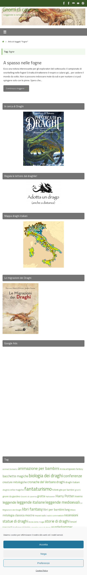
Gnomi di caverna (20, 9)
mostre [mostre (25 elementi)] (29, 515)
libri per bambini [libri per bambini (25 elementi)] (53, 509)
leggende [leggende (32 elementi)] (9, 502)
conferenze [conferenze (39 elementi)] (72, 476)
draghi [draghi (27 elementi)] (60, 482)
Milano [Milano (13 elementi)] (72, 510)
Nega (43, 553)
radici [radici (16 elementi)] (44, 515)
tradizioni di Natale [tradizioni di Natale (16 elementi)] (21, 527)
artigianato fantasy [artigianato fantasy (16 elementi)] (74, 469)
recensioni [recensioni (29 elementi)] (71, 515)
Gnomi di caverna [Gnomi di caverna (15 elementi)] (29, 496)
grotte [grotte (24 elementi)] (41, 496)
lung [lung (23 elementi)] (67, 509)
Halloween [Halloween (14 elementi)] (50, 496)
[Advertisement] (43, 399)
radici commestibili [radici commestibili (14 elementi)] (55, 515)
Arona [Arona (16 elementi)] (62, 469)
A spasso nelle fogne (22, 62)
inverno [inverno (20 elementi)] (79, 496)
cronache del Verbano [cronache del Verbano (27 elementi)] (41, 482)
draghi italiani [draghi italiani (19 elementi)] (72, 482)
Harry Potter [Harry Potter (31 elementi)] (65, 496)
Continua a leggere (17, 88)
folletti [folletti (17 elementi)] (55, 489)
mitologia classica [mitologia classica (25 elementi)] (14, 515)
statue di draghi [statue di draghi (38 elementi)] (15, 521)
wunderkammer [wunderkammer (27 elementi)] (61, 527)
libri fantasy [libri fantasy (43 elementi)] (32, 509)
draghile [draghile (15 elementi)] (6, 489)
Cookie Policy (42, 570)
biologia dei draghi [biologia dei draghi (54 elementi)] (46, 475)
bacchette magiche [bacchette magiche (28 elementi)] (15, 476)
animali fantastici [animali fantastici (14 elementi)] (10, 469)
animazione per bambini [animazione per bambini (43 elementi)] (38, 468)
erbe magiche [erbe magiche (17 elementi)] (17, 489)
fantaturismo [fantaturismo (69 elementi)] (38, 488)
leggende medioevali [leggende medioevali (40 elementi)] (62, 502)
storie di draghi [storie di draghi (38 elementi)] (57, 521)
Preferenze (43, 563)
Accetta (43, 544)
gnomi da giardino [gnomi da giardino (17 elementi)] (11, 496)
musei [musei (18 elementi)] (38, 515)
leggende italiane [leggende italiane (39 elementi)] (31, 502)
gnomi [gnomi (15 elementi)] (78, 489)
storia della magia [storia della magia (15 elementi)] (36, 521)
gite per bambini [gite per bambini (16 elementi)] (66, 489)
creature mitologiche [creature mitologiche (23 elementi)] (15, 482)
